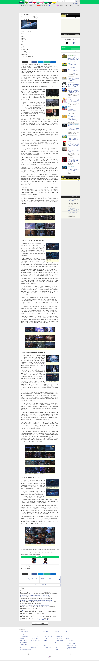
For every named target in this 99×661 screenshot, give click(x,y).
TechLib (57, 649)
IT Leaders (22, 638)
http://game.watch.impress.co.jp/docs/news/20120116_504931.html (35, 610)
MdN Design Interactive (60, 645)
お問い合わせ (31, 654)
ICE (66, 631)
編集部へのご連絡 (45, 654)
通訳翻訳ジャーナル (59, 636)
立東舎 (46, 638)
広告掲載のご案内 (38, 654)
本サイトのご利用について (23, 654)
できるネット (22, 647)
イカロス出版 (57, 631)
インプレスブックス (34, 645)
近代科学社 (45, 645)
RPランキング (65, 49)
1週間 (73, 178)
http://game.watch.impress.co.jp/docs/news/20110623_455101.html (35, 619)
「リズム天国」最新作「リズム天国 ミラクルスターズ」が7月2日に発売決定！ (73, 118)
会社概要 (60, 654)
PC (46, 5)
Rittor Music (46, 631)
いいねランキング (75, 49)
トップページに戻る (39, 623)
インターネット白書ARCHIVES (25, 649)
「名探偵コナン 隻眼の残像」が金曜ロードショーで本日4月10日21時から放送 (73, 91)
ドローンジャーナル (23, 640)
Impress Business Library (35, 636)
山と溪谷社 (45, 640)
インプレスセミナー (34, 638)
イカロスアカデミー (59, 640)
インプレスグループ (66, 654)
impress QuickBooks (70, 636)
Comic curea (69, 634)
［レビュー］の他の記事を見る (40, 584)
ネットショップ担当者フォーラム (36, 634)
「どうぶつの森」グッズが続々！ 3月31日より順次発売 (71, 197)
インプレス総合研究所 (24, 636)
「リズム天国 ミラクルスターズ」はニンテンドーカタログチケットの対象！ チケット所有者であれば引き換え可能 (73, 67)
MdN (55, 642)
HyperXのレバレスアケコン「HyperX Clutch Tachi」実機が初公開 (73, 150)
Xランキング (66, 47)
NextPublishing (33, 647)
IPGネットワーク (68, 642)
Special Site (66, 34)
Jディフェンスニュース (60, 634)
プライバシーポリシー (53, 654)
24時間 (68, 178)
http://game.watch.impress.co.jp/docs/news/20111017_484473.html (35, 614)
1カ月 (78, 178)
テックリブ (56, 647)
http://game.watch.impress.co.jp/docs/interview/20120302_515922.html (36, 600)
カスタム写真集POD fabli (71, 645)
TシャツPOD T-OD (48, 636)
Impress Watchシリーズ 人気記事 (71, 177)
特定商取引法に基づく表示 (75, 654)
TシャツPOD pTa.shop (71, 643)
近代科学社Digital (48, 647)
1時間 (64, 178)
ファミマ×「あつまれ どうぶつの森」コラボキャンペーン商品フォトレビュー (73, 201)
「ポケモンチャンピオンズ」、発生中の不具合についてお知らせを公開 (73, 169)
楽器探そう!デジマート (49, 634)
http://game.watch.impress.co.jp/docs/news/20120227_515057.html (35, 605)
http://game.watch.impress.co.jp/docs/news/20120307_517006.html (35, 595)
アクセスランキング (68, 14)
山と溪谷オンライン (48, 642)
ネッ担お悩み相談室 (23, 642)
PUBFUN (67, 638)
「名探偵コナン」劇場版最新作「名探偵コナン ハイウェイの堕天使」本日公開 (73, 109)
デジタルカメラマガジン (24, 645)
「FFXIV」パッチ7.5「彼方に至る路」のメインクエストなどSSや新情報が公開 (73, 128)
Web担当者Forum (23, 634)
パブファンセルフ (70, 640)
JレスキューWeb (58, 638)
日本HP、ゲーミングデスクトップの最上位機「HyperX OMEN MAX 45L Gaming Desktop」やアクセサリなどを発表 (73, 162)
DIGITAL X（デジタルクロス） (36, 640)
